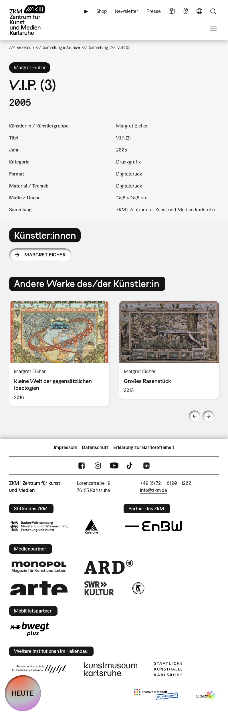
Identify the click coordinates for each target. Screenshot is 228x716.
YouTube (114, 465)
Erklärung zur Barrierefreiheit (143, 447)
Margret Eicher (45, 255)
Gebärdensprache (185, 11)
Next (208, 416)
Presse (153, 11)
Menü (213, 29)
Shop (101, 11)
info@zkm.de (153, 490)
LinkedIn (146, 465)
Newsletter (126, 11)
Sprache (199, 11)
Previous (194, 416)
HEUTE (23, 693)
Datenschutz (95, 447)
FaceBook (81, 465)
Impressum (65, 447)
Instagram (98, 465)
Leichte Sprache (171, 11)
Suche (213, 11)
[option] (59, 353)
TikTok (130, 465)
